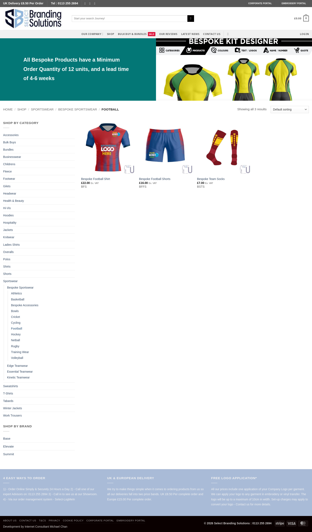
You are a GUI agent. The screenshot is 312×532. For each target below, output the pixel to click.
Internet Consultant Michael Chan (46, 526)
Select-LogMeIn (65, 499)
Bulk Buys (9, 142)
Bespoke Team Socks (211, 179)
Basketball (17, 299)
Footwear (9, 178)
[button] (301, 18)
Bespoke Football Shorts (155, 179)
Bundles (8, 149)
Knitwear (8, 237)
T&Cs (42, 520)
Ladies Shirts (11, 244)
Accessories (11, 135)
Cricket (15, 317)
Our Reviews (168, 34)
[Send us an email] (90, 3)
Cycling (15, 322)
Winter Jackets (12, 408)
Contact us (211, 34)
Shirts (6, 266)
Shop (110, 34)
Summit (8, 454)
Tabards (8, 401)
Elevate (8, 446)
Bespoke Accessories (24, 305)
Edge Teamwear (17, 365)
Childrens (9, 164)
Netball (15, 340)
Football (16, 328)
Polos (6, 259)
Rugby (15, 346)
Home (8, 109)
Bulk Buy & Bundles (132, 34)
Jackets (8, 230)
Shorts (7, 273)
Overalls (8, 252)
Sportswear (42, 109)
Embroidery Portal (131, 520)
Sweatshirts (10, 386)
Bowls (15, 311)
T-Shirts (8, 393)
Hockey (16, 334)
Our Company (92, 34)
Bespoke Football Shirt (95, 179)
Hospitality (9, 222)
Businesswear (12, 157)
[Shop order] (290, 109)
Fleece (7, 171)
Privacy (54, 520)
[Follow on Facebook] (86, 3)
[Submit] (190, 18)
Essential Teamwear (20, 371)
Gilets (6, 186)
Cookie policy (73, 520)
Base (6, 438)
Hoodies (8, 215)
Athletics (16, 293)
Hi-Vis (7, 208)
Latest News (190, 34)
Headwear (9, 193)
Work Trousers (12, 415)
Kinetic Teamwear (18, 377)
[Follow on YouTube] (95, 3)
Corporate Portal (100, 520)
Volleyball (17, 358)
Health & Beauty (13, 200)
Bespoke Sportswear (77, 109)
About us (10, 520)
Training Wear (20, 352)
